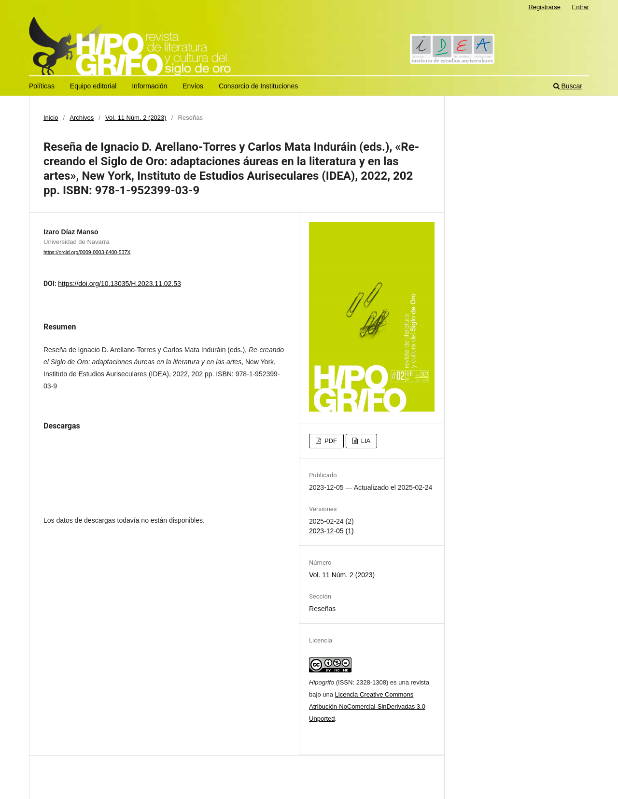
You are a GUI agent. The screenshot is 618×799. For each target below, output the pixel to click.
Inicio (50, 117)
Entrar (580, 7)
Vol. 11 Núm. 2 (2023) (136, 117)
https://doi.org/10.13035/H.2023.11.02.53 (119, 283)
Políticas (42, 86)
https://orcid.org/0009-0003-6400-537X (86, 252)
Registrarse (544, 7)
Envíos (193, 86)
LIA (364, 440)
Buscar (567, 86)
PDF (330, 440)
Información (149, 86)
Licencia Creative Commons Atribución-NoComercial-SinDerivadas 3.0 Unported (367, 706)
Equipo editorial (93, 86)
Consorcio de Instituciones (258, 86)
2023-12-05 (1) (331, 531)
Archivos (82, 117)
